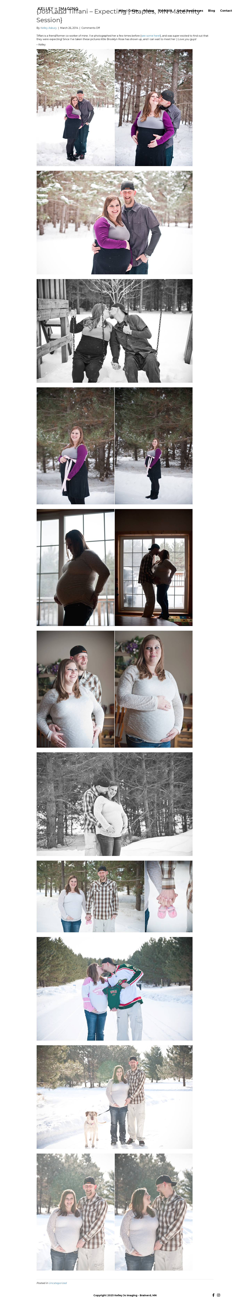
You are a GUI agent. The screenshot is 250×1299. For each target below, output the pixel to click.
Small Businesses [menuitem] (190, 10)
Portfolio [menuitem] (165, 10)
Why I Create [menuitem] (128, 10)
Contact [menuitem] (226, 10)
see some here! (150, 35)
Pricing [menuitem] (148, 10)
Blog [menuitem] (211, 10)
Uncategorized (57, 1283)
